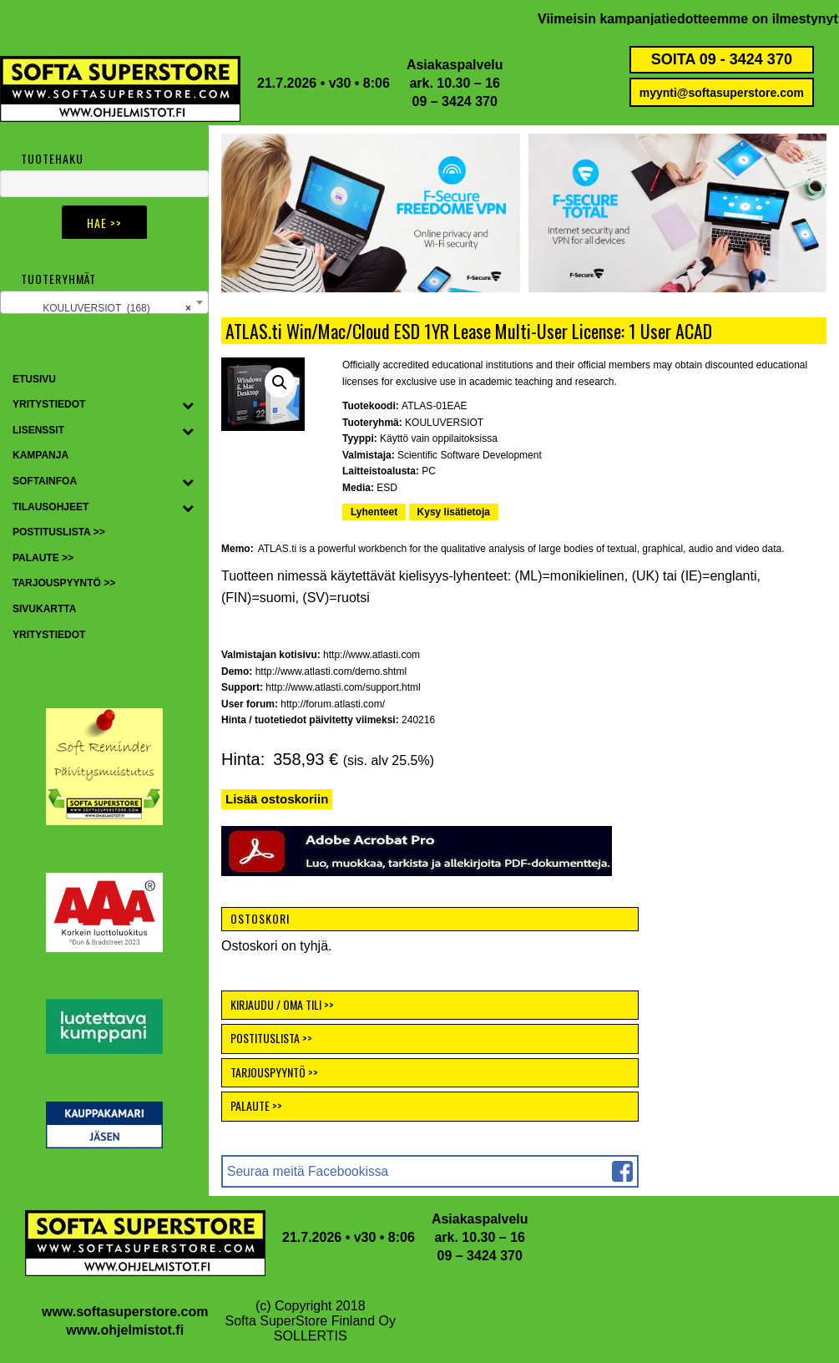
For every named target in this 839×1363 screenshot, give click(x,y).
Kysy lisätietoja (453, 512)
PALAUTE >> (256, 1105)
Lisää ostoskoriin (276, 799)
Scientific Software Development (469, 455)
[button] (280, 382)
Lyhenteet (374, 512)
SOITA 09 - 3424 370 (721, 59)
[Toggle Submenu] (187, 405)
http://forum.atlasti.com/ (333, 704)
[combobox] (104, 302)
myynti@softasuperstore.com (721, 92)
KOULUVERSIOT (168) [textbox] (117, 308)
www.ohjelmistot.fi (125, 1330)
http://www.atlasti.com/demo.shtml (331, 671)
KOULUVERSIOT (444, 422)
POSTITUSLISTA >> (271, 1037)
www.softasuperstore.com (125, 1312)
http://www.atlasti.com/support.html (342, 687)
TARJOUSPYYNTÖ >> (274, 1072)
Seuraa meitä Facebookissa (307, 1171)
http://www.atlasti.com (371, 655)
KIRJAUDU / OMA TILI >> (282, 1004)
